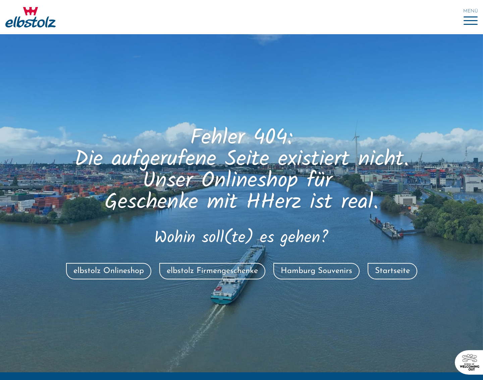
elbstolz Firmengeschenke (212, 271)
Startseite (392, 271)
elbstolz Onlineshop (108, 271)
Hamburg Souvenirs (316, 271)
